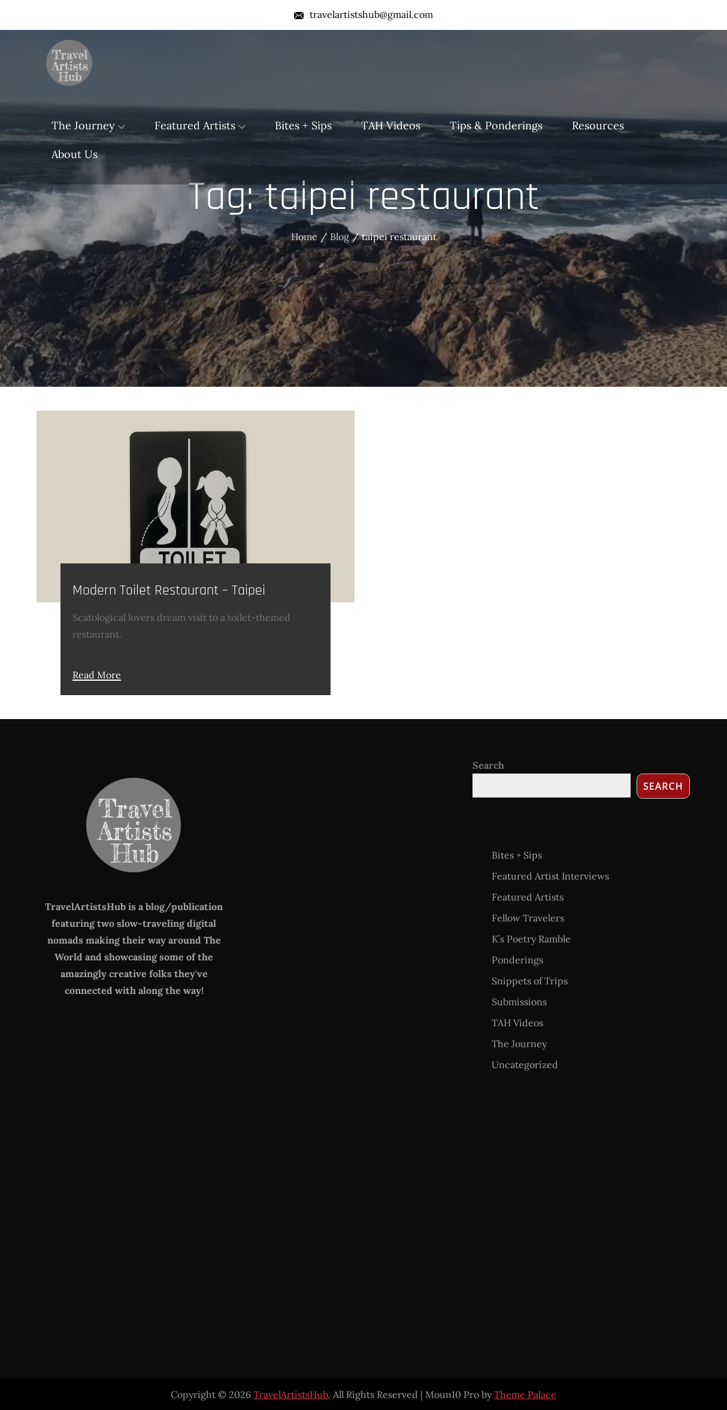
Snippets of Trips (530, 981)
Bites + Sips (303, 125)
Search (488, 765)
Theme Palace (525, 1394)
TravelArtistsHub (290, 1394)
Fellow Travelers (528, 918)
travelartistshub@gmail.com (363, 14)
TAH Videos (390, 125)
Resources (598, 125)
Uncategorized (525, 1065)
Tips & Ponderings (496, 125)
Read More (96, 675)
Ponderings (517, 960)
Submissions (519, 1002)
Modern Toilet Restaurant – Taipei (168, 590)
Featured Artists (200, 125)
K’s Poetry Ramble (531, 939)
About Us (75, 154)
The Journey (88, 125)
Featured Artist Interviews (550, 876)
